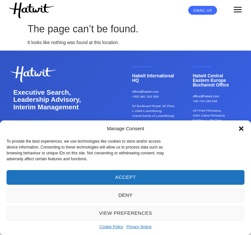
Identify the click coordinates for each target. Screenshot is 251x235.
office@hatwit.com (145, 91)
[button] (241, 128)
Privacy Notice (139, 227)
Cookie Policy (111, 227)
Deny (125, 195)
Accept (125, 177)
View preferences (125, 213)
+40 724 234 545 (205, 101)
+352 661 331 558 (145, 96)
